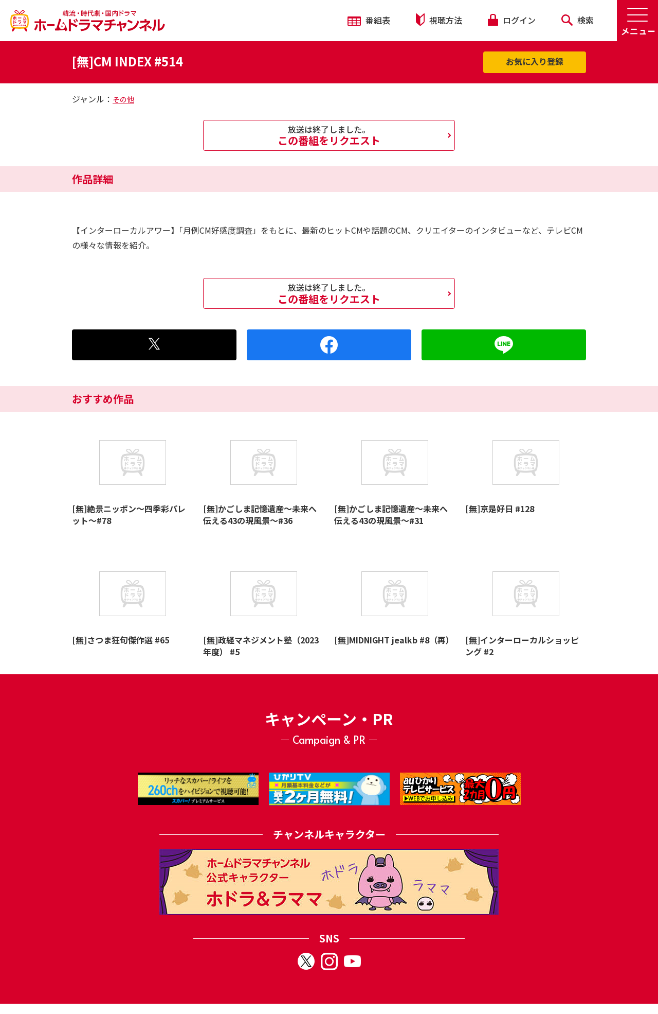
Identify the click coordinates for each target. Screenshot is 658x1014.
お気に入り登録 (534, 61)
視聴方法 (439, 19)
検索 (577, 20)
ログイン (511, 20)
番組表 (369, 20)
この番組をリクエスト (329, 135)
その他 (123, 99)
